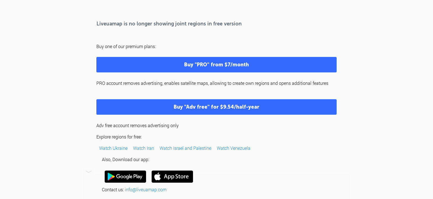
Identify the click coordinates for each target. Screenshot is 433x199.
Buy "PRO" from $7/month (216, 65)
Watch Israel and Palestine (185, 148)
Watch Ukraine (113, 148)
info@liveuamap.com (146, 189)
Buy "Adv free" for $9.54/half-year (216, 107)
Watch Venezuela (233, 148)
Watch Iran (143, 148)
